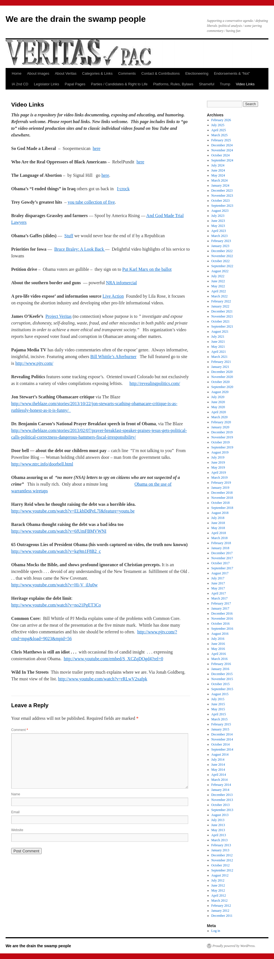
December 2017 (222, 553)
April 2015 (218, 714)
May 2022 (218, 286)
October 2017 (220, 563)
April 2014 (218, 775)
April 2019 (218, 472)
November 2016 (222, 618)
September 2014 (222, 749)
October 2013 (220, 805)
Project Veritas (58, 316)
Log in (215, 931)
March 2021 (219, 357)
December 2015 (222, 674)
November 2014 (222, 739)
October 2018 (220, 503)
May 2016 (218, 649)
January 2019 (220, 488)
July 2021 (218, 337)
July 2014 (218, 759)
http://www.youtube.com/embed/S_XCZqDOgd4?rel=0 (113, 658)
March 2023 (219, 236)
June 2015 (218, 704)
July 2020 (218, 397)
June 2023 (218, 221)
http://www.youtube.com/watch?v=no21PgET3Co (56, 605)
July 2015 (218, 699)
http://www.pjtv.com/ (34, 363)
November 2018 (222, 498)
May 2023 (218, 226)
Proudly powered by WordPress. (234, 946)
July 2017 (218, 578)
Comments (127, 73)
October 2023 (220, 201)
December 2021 (222, 311)
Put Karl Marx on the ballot (146, 269)
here (97, 148)
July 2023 (218, 216)
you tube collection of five (91, 202)
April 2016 (218, 654)
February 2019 (221, 483)
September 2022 (222, 266)
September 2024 (222, 160)
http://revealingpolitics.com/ (154, 383)
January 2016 (220, 669)
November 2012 (222, 860)
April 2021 (218, 352)
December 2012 (222, 855)
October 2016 (220, 624)
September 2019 (222, 447)
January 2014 (220, 790)
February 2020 (221, 422)
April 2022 (218, 291)
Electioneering (196, 73)
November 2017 (222, 558)
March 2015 (219, 719)
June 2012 (218, 885)
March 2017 (219, 598)
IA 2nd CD (20, 84)
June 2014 (218, 765)
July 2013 (218, 820)
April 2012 (218, 895)
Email (15, 812)
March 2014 (219, 780)
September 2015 (222, 689)
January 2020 (220, 427)
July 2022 (218, 276)
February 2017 (221, 603)
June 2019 (218, 462)
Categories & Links (97, 73)
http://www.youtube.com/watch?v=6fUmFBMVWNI (58, 531)
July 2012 (218, 880)
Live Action (113, 296)
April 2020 (218, 412)
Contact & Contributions (160, 73)
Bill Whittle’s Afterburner (113, 356)
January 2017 (220, 608)
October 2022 (220, 261)
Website (17, 830)
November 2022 (222, 256)
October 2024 (220, 155)
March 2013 (219, 840)
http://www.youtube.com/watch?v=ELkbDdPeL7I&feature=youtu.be (72, 511)
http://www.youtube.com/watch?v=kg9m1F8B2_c (56, 551)
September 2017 (222, 568)
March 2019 (219, 478)
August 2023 (220, 211)
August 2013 (220, 815)
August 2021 (220, 331)
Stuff (68, 235)
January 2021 (220, 367)
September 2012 (222, 870)
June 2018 (218, 523)
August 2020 (220, 392)
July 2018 (218, 518)
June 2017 (218, 583)
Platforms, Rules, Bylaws (173, 84)
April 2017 (218, 593)
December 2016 (222, 613)
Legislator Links (46, 84)
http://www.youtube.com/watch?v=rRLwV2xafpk (102, 678)
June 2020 (218, 402)
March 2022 (219, 296)
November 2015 (222, 679)
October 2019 (220, 442)
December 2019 (222, 432)
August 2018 (220, 513)
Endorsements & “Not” (232, 73)
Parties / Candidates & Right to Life (119, 84)
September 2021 (222, 326)
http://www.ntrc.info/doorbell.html (42, 464)
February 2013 (221, 845)
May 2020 (218, 407)
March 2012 (219, 900)
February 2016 (221, 664)
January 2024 (220, 185)
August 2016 (220, 634)
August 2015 (220, 694)
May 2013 (218, 830)
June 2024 (218, 170)
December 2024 (222, 145)
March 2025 (219, 135)
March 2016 (219, 659)
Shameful (206, 84)
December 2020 (222, 372)
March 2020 (219, 417)
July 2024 (218, 165)
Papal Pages (75, 84)
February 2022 (221, 301)
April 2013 (218, 835)
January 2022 (220, 306)
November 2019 (222, 437)
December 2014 (222, 734)
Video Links (245, 84)
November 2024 (222, 150)
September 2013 (222, 810)
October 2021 (220, 321)
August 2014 (220, 754)
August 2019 (220, 452)
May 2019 (218, 467)
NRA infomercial (121, 282)
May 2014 (218, 770)
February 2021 (221, 362)
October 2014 (220, 744)
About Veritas (65, 73)
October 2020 (220, 382)
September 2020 (222, 387)
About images (38, 73)
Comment (19, 730)
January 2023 (220, 246)
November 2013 (222, 800)
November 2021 (222, 316)
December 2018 (222, 493)
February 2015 (221, 724)
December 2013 (222, 795)
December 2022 (222, 251)
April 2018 (218, 533)
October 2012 (220, 865)
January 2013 (220, 850)
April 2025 (218, 130)
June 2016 (218, 644)
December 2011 (222, 916)
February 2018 (221, 543)
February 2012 (221, 906)
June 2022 (218, 281)
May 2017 (218, 588)
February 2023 (221, 241)
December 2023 (222, 190)
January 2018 (220, 548)
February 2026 (221, 120)
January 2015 (220, 729)
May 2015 (218, 709)
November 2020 (222, 377)
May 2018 (218, 528)
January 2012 (220, 911)
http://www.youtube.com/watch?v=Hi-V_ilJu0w (54, 584)
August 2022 (220, 271)
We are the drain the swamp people (76, 18)
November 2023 (222, 196)
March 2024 (219, 180)
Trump (225, 84)
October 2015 (220, 684)
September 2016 (222, 629)
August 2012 (220, 875)
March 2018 (219, 538)
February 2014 (221, 785)
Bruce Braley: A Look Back (79, 249)
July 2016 (218, 639)
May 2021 (218, 347)
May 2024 (218, 175)
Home (17, 73)
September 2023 (222, 206)
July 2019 (218, 457)
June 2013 (218, 825)
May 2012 (218, 890)
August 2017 (220, 573)
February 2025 (221, 140)
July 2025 (218, 125)
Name (15, 794)
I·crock (123, 188)
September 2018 (222, 508)
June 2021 (218, 342)
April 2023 (218, 231)
